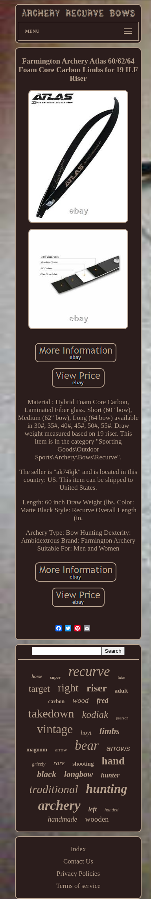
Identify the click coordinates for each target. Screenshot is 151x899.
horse (36, 676)
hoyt (86, 732)
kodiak (95, 714)
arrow (61, 750)
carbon (56, 701)
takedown (51, 713)
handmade (62, 819)
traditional (53, 789)
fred (103, 700)
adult (121, 690)
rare (59, 763)
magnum (36, 750)
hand (113, 761)
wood (80, 700)
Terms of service (78, 886)
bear (87, 745)
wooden (97, 819)
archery (59, 805)
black (46, 774)
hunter (110, 775)
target (39, 689)
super (55, 677)
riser (97, 688)
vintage (55, 729)
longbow (78, 774)
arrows (118, 748)
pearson (122, 718)
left (92, 809)
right (68, 688)
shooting (83, 763)
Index (78, 849)
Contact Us (78, 861)
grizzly (39, 764)
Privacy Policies (78, 873)
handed (111, 810)
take (121, 677)
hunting (106, 788)
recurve (89, 671)
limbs (109, 731)
